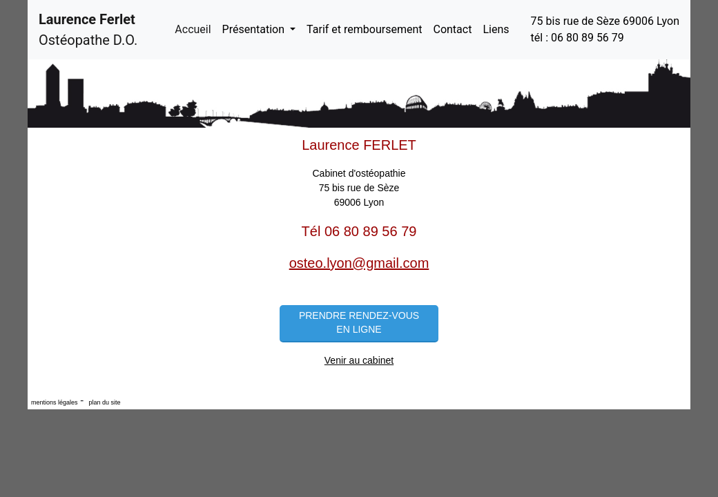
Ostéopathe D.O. (88, 29)
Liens (496, 29)
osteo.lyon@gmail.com (359, 263)
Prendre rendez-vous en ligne (359, 322)
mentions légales (54, 402)
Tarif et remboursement (364, 29)
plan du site (104, 402)
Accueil (195, 28)
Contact (452, 29)
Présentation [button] (254, 29)
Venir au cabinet (359, 360)
